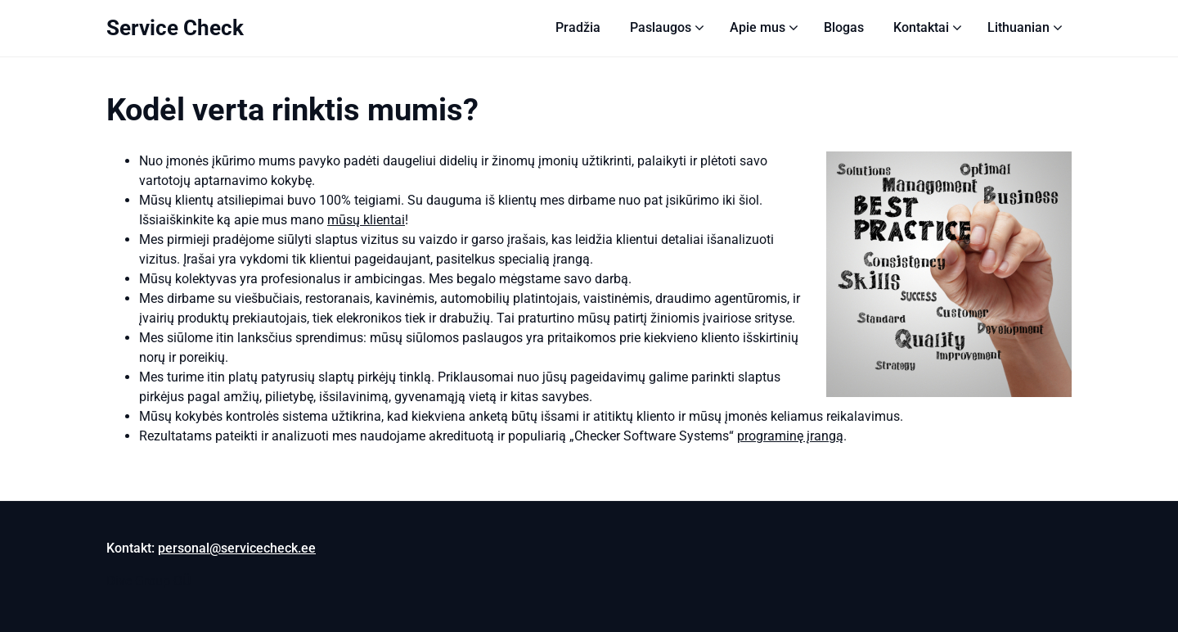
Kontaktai (921, 27)
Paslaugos (660, 27)
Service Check (175, 28)
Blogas (844, 27)
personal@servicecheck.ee (237, 548)
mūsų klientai (366, 220)
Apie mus (757, 27)
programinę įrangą (790, 436)
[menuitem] (1018, 28)
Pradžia (577, 27)
